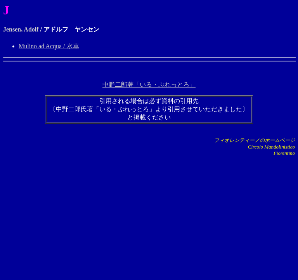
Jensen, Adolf (21, 29)
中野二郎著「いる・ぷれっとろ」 (149, 84)
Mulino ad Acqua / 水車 (49, 46)
